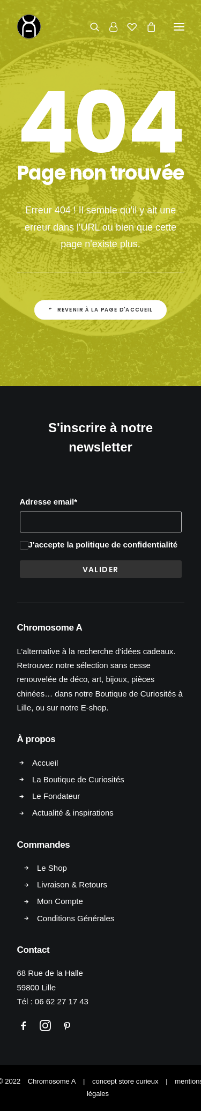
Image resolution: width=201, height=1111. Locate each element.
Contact (33, 950)
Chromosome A (52, 1081)
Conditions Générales (75, 918)
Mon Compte (60, 901)
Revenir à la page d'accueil (100, 310)
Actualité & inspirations (73, 812)
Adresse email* (49, 501)
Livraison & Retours (72, 884)
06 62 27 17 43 (61, 1001)
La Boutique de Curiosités (78, 779)
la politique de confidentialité (121, 544)
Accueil (45, 762)
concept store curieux (125, 1081)
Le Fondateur (56, 796)
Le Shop (52, 867)
